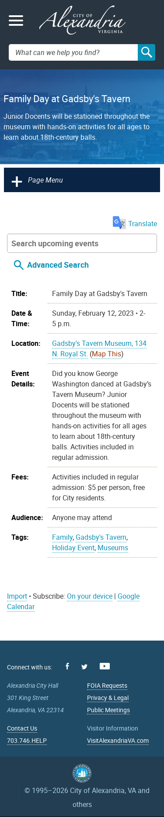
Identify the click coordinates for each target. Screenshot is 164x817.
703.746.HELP (27, 740)
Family (62, 537)
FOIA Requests (107, 685)
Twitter (84, 666)
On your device (89, 596)
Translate (135, 223)
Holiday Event (73, 547)
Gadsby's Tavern (101, 537)
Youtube (105, 666)
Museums (113, 547)
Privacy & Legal (108, 697)
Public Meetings (108, 710)
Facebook (67, 666)
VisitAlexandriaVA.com (118, 740)
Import (17, 596)
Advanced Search (58, 264)
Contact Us (22, 728)
